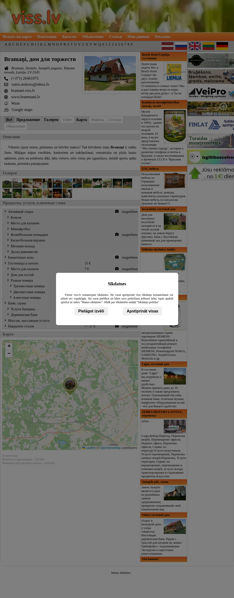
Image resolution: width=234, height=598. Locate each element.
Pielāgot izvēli (91, 311)
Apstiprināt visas (142, 311)
